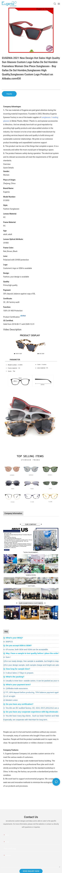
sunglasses (46, 117)
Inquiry (9, 94)
